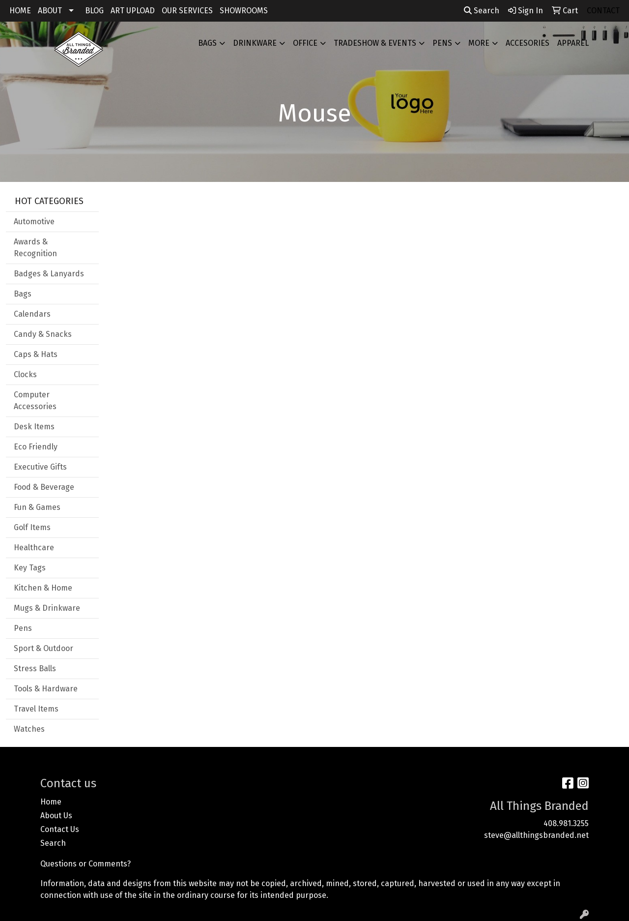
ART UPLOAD (133, 10)
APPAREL (573, 43)
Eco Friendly (35, 446)
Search (481, 10)
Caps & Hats (35, 354)
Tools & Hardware (46, 688)
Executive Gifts (40, 467)
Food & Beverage (44, 487)
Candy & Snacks (43, 334)
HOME (20, 10)
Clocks (25, 374)
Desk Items (34, 426)
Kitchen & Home (43, 588)
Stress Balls (35, 668)
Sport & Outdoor (43, 648)
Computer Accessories (35, 400)
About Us (56, 815)
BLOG (94, 10)
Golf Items (32, 527)
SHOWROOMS (244, 10)
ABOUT (50, 10)
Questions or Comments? (85, 863)
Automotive (34, 221)
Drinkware (255, 43)
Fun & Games (37, 507)
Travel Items (36, 708)
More (478, 43)
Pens (442, 43)
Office (305, 43)
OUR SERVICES (187, 10)
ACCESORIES (527, 43)
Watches (29, 729)
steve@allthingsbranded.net (536, 835)
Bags (207, 43)
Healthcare (34, 547)
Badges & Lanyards (49, 273)
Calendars (32, 314)
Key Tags (30, 567)
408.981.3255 (566, 823)
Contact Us (59, 829)
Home (50, 801)
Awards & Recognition (35, 247)
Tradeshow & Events (375, 43)
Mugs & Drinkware (47, 608)
